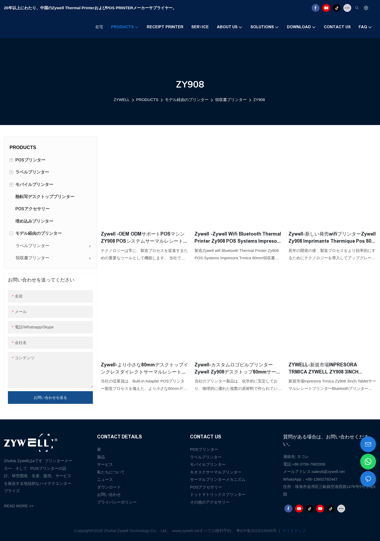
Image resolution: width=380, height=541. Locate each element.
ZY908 (259, 99)
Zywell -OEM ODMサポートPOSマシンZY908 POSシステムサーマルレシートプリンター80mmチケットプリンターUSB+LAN (144, 238)
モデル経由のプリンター (186, 99)
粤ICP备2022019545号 (257, 530)
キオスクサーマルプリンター (215, 472)
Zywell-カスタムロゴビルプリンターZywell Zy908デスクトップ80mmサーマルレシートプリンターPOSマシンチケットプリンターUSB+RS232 (237, 369)
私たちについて (111, 472)
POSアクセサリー (206, 487)
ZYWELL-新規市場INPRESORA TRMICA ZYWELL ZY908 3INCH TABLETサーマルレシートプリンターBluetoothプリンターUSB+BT (328, 369)
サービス (105, 464)
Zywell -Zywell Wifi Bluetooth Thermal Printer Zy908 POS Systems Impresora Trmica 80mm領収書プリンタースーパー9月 (237, 238)
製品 (101, 457)
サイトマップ (293, 530)
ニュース (105, 479)
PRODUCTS (147, 99)
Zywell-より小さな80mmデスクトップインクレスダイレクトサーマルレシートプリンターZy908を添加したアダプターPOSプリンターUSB (144, 369)
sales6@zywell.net (328, 471)
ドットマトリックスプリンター (217, 494)
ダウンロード (109, 487)
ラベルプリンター (206, 457)
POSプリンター (204, 449)
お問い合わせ (109, 494)
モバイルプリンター (208, 464)
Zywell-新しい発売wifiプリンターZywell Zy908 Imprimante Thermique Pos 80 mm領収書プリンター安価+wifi (332, 238)
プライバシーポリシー (117, 502)
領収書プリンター (231, 99)
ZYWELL (122, 99)
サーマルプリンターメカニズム (217, 479)
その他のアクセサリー (210, 502)
